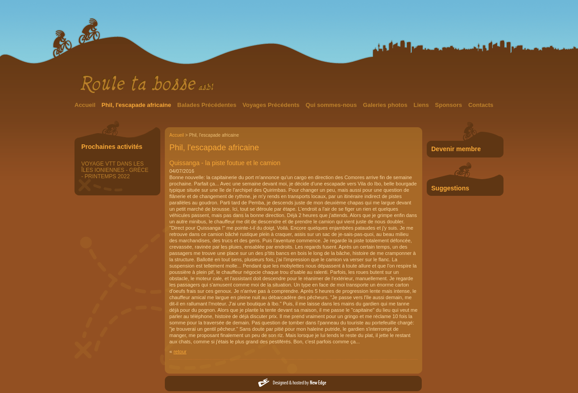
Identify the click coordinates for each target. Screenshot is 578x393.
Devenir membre (456, 149)
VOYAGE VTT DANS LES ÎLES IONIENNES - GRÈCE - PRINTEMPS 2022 (115, 170)
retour (179, 351)
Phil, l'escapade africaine (137, 105)
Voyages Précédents (271, 105)
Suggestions (450, 188)
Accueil (86, 105)
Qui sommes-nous (332, 105)
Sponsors (449, 105)
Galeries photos (386, 105)
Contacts (481, 105)
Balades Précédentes (207, 105)
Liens (422, 105)
